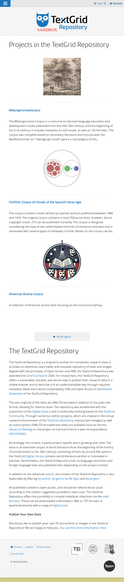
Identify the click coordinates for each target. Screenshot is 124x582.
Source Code (17, 553)
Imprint (29, 546)
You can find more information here (83, 528)
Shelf (101, 3)
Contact (18, 546)
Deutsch (118, 4)
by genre (57, 478)
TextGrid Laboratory (60, 420)
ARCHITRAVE (17, 434)
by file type (72, 478)
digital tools (60, 505)
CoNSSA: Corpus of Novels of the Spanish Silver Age (45, 202)
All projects (64, 336)
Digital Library (41, 411)
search (49, 474)
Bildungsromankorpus (24, 110)
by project (92, 478)
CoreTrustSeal (35, 376)
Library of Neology (21, 429)
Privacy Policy (44, 546)
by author (44, 478)
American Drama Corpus (26, 294)
